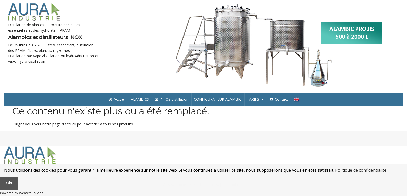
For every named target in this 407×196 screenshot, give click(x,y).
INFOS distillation (174, 99)
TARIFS (255, 99)
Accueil (119, 99)
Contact (281, 99)
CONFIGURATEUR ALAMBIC (217, 99)
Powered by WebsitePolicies (21, 193)
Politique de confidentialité (360, 170)
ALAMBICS (140, 99)
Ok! (9, 182)
